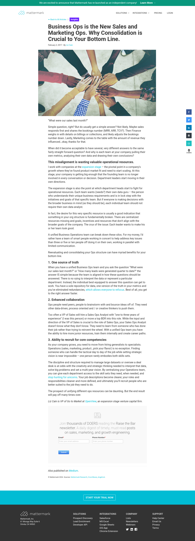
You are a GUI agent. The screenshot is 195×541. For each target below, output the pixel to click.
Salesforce (105, 518)
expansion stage (91, 167)
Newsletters (132, 521)
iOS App (104, 528)
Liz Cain (69, 45)
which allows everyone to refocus (105, 289)
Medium (73, 470)
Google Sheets (107, 524)
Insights (74, 19)
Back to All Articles (57, 19)
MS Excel (104, 521)
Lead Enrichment (81, 521)
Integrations (141, 13)
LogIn (170, 13)
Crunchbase (92, 477)
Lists (128, 518)
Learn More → (148, 2)
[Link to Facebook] (136, 529)
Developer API (80, 524)
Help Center (158, 518)
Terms (155, 528)
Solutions (122, 13)
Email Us (156, 521)
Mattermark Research (79, 477)
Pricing (158, 13)
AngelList (101, 477)
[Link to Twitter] (128, 529)
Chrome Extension (109, 531)
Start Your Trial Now (99, 497)
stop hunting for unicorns (62, 377)
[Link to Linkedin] (132, 529)
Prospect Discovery (83, 518)
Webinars (130, 524)
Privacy (156, 524)
